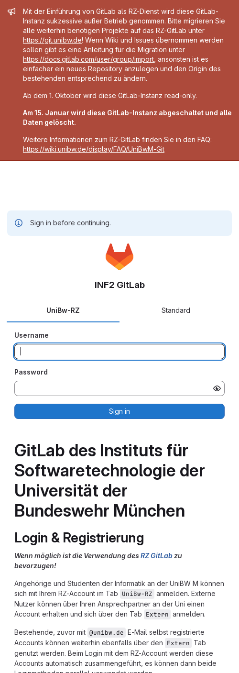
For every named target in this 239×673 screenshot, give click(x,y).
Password (31, 372)
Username (31, 335)
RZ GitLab (157, 556)
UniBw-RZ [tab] (63, 310)
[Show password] (217, 388)
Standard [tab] (176, 310)
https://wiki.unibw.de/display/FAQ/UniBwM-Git (93, 149)
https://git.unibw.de (52, 40)
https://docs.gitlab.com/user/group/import (88, 59)
